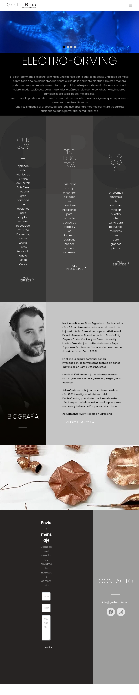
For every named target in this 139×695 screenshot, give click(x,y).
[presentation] (66, 667)
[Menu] (130, 5)
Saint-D (104, 689)
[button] (64, 47)
